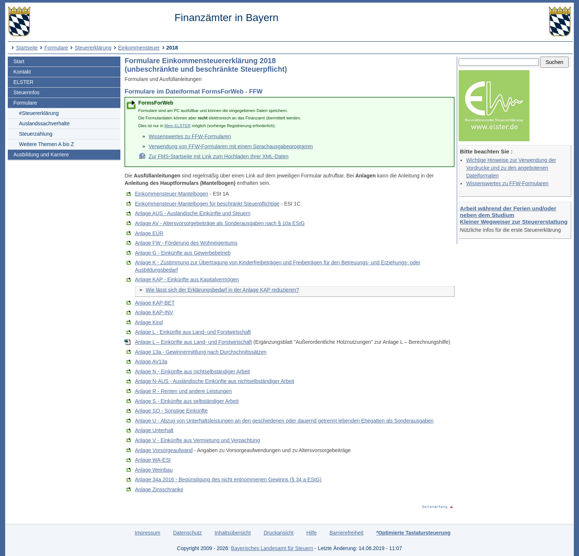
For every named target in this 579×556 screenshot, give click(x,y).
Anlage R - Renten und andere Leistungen (183, 391)
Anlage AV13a (151, 362)
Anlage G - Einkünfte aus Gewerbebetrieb (182, 253)
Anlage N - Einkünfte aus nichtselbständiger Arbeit (192, 371)
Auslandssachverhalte (44, 123)
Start (18, 61)
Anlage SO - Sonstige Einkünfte (171, 411)
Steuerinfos (26, 92)
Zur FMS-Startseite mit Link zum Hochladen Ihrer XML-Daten (218, 156)
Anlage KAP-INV (154, 312)
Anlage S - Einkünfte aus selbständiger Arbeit (187, 401)
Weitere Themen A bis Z (46, 144)
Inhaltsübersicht (233, 533)
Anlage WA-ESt (153, 460)
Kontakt (22, 72)
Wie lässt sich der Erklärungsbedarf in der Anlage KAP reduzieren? (222, 290)
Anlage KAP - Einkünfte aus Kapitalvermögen (187, 279)
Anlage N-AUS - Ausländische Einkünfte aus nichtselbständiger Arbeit (214, 381)
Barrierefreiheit (346, 533)
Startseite (27, 48)
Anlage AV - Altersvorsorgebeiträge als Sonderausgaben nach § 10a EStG (220, 223)
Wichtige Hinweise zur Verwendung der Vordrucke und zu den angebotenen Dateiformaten (511, 168)
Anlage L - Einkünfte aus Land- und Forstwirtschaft (193, 332)
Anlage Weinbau (153, 470)
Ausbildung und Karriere (41, 154)
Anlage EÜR (149, 233)
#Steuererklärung (39, 113)
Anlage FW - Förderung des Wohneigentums (186, 243)
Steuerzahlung (35, 134)
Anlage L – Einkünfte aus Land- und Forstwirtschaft (193, 342)
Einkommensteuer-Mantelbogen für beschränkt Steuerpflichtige (207, 204)
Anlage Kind (149, 322)
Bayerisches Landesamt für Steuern (272, 548)
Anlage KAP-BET (154, 303)
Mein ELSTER (177, 125)
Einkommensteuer (139, 48)
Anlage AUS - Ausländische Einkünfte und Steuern (192, 213)
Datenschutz (187, 533)
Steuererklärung (93, 48)
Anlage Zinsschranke (159, 489)
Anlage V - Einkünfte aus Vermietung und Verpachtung (197, 440)
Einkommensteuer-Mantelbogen (171, 194)
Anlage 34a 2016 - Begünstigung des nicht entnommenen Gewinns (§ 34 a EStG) (228, 479)
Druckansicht (279, 533)
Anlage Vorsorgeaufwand (163, 450)
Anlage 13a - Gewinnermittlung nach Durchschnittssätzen (200, 352)
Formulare (56, 48)
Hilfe (311, 533)
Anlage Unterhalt (154, 430)
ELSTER (23, 82)
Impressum (147, 533)
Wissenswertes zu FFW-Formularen (507, 183)
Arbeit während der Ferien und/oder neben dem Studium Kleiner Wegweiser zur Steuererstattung (514, 215)
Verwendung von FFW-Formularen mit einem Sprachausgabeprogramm (230, 146)
